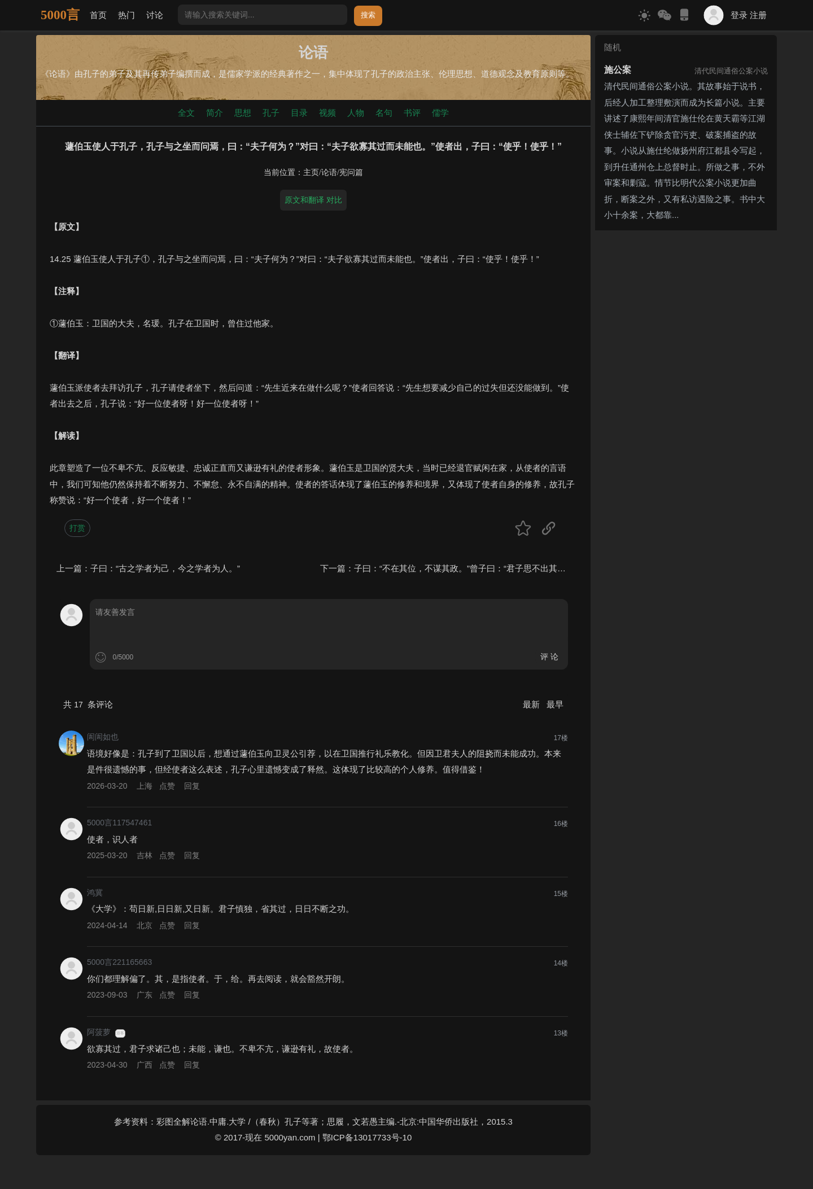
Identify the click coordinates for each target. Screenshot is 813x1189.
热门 (126, 15)
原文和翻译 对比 (313, 199)
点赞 (167, 785)
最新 (532, 704)
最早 (555, 704)
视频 (327, 112)
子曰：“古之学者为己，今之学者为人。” (165, 568)
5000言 (60, 15)
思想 (242, 112)
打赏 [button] (77, 527)
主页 (311, 172)
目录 (299, 112)
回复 (192, 785)
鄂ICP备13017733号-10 (367, 1137)
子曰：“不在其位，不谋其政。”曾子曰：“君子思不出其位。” (465, 568)
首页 (98, 15)
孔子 (271, 112)
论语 (329, 172)
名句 (383, 112)
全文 (186, 112)
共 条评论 (88, 704)
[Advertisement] (686, 305)
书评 (412, 112)
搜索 (368, 15)
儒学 (440, 112)
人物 (355, 112)
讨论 (154, 15)
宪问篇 (351, 172)
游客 (120, 1033)
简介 (214, 112)
